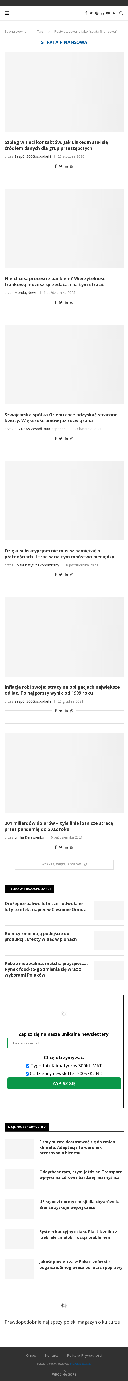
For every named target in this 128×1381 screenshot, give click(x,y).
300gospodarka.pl (80, 1363)
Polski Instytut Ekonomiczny (36, 565)
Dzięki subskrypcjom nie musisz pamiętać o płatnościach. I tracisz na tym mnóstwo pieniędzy (59, 554)
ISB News (22, 428)
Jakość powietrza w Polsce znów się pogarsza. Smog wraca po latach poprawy (80, 1264)
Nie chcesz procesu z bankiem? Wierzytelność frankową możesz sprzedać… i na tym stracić (55, 281)
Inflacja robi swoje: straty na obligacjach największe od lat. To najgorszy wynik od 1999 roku (62, 690)
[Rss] (113, 13)
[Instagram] (96, 13)
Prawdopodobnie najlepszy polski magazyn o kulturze (62, 1309)
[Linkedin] (102, 13)
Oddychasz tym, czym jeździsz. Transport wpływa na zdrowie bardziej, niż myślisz (80, 1174)
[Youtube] (108, 13)
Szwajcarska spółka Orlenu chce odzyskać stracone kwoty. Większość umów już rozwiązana (61, 417)
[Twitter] (91, 13)
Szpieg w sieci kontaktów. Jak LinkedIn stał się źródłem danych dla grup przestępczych (56, 145)
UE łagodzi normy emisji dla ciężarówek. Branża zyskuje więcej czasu (79, 1204)
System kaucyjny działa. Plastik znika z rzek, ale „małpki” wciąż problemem (78, 1234)
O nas (31, 1355)
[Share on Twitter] (60, 166)
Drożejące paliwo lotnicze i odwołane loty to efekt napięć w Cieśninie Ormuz (45, 906)
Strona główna (15, 31)
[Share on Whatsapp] (71, 166)
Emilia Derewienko (29, 837)
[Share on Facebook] (56, 166)
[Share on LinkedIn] (66, 166)
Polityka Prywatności (84, 1355)
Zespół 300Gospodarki (32, 156)
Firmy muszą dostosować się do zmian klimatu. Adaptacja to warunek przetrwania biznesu (77, 1147)
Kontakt (51, 1355)
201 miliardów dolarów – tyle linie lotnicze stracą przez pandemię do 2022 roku (59, 826)
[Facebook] (86, 13)
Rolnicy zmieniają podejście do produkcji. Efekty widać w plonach (41, 936)
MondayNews (25, 292)
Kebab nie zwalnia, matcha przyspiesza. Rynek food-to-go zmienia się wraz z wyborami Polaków (46, 969)
